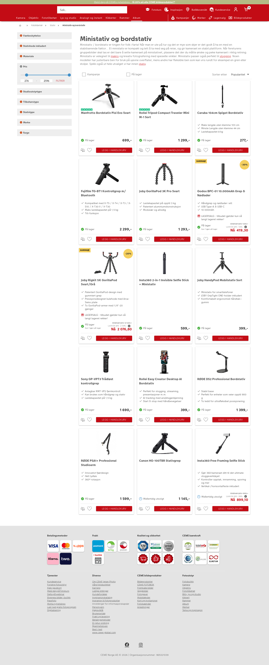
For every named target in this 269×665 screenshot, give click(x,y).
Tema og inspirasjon (192, 610)
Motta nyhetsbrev (56, 604)
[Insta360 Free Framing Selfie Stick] (222, 465)
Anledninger (143, 607)
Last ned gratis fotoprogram (61, 607)
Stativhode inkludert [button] (33, 46)
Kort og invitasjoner (147, 600)
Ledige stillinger (100, 591)
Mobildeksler (143, 597)
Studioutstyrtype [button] (31, 91)
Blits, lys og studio (191, 594)
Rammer (124, 18)
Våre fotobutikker (101, 584)
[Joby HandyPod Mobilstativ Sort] (222, 290)
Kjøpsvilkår (97, 610)
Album (137, 18)
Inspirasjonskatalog (102, 597)
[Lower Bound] (27, 80)
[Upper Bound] (46, 80)
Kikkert (186, 597)
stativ (142, 64)
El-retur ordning (100, 623)
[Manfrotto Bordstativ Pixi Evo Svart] (106, 112)
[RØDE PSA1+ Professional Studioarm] (106, 465)
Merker (186, 607)
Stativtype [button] (27, 112)
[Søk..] (92, 9)
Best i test (97, 629)
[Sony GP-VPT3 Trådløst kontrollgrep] (106, 380)
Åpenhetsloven (100, 626)
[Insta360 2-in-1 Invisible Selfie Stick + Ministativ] (164, 290)
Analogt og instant (91, 18)
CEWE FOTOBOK (145, 584)
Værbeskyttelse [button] (30, 35)
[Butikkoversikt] (196, 9)
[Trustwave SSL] (156, 546)
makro (115, 56)
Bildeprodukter (145, 581)
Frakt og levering (101, 616)
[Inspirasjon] (173, 9)
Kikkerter (111, 18)
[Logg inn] (236, 9)
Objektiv (33, 18)
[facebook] (127, 645)
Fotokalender (144, 604)
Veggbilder (142, 591)
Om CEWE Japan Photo (104, 581)
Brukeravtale (98, 613)
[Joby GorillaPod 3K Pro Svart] (164, 195)
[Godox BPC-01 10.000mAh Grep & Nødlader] (222, 195)
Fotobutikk (188, 581)
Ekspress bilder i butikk (59, 597)
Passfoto (51, 600)
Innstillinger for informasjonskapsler (110, 604)
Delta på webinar (55, 594)
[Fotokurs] (153, 9)
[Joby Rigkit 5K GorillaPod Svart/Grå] (106, 290)
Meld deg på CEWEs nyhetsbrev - (134, 2)
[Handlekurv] (247, 9)
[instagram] (141, 645)
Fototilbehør (49, 18)
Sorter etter (220, 74)
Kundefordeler (99, 594)
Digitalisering (54, 610)
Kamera (20, 18)
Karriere (96, 588)
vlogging (225, 56)
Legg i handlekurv (114, 150)
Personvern (98, 607)
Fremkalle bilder (145, 588)
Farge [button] (24, 132)
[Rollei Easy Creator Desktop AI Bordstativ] (164, 380)
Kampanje (93, 74)
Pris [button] (23, 66)
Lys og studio (68, 18)
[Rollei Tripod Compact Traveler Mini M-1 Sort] (164, 112)
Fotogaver (142, 594)
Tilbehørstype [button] (29, 102)
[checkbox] (89, 150)
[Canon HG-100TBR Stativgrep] (164, 465)
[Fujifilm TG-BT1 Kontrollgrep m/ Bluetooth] (106, 195)
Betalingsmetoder (101, 619)
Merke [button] (25, 122)
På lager (136, 74)
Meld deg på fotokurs (58, 591)
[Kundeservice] (219, 9)
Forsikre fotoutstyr (57, 584)
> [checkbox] (84, 150)
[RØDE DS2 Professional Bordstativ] (222, 380)
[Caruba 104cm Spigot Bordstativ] (222, 112)
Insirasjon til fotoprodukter (106, 600)
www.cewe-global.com (104, 632)
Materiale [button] (27, 56)
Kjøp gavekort (54, 588)
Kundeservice (54, 581)
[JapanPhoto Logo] (25, 12)
